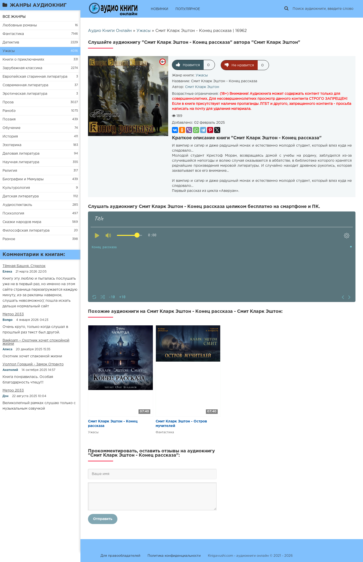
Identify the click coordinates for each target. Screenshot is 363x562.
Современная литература (25, 85)
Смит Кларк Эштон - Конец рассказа (113, 423)
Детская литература (21, 196)
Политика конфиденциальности (174, 555)
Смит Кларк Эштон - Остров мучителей (181, 423)
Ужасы (9, 51)
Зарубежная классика (22, 68)
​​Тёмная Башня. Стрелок (24, 266)
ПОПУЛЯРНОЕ (187, 9)
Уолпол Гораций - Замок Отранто (33, 364)
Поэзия (9, 119)
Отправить (102, 518)
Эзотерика (12, 145)
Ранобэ (9, 110)
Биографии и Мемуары (23, 179)
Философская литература (26, 230)
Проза (8, 102)
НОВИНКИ (159, 9)
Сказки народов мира (22, 222)
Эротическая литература (25, 93)
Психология (13, 213)
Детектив (11, 42)
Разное (9, 239)
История (10, 136)
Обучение (11, 127)
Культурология (16, 187)
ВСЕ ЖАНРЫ (14, 16)
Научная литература (21, 162)
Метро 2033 (13, 314)
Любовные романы (20, 25)
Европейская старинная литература (35, 76)
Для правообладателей (120, 555)
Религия (10, 170)
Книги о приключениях (23, 59)
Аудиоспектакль (17, 204)
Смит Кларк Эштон (202, 86)
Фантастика (13, 33)
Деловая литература (21, 153)
